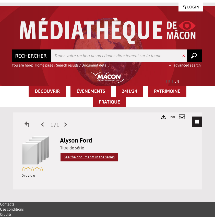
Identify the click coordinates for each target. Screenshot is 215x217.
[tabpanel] (107, 150)
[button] (47, 91)
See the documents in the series (89, 157)
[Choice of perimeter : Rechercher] (31, 55)
